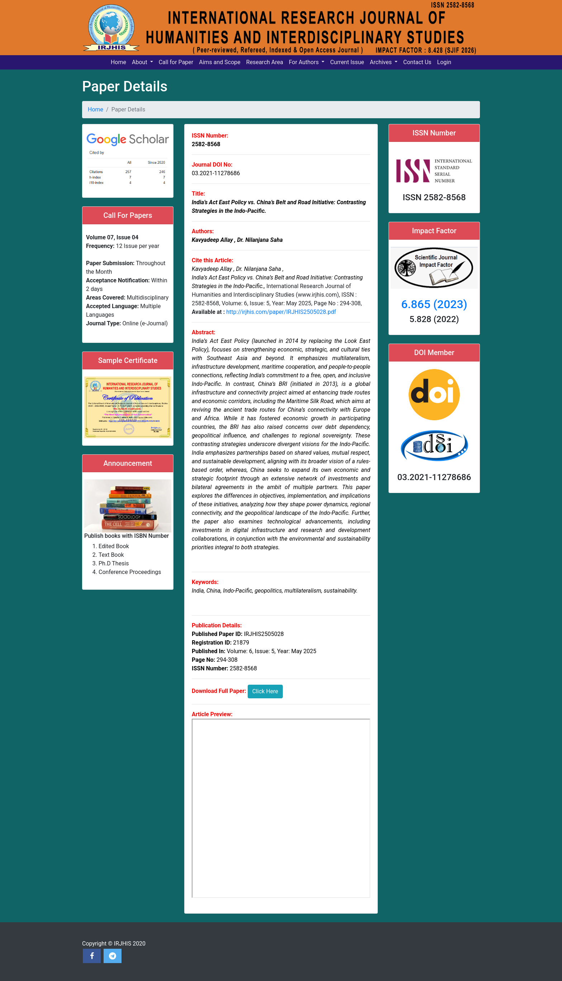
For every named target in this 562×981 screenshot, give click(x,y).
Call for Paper (176, 62)
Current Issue (347, 62)
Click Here (265, 691)
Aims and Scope (219, 62)
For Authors (304, 62)
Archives (381, 62)
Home (118, 62)
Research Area (264, 62)
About (140, 62)
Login (444, 62)
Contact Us (417, 62)
